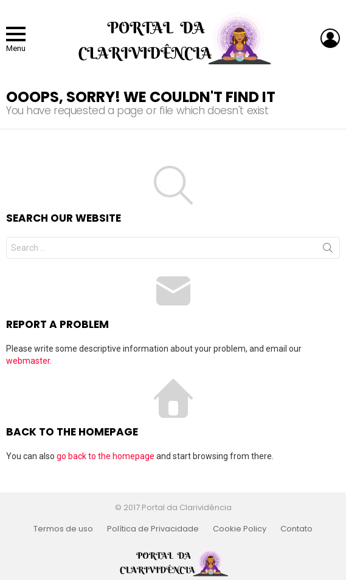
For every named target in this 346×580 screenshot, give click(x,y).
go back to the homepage (105, 456)
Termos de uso (63, 529)
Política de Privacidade (153, 529)
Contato (296, 529)
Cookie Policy (239, 529)
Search (328, 250)
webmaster (28, 361)
